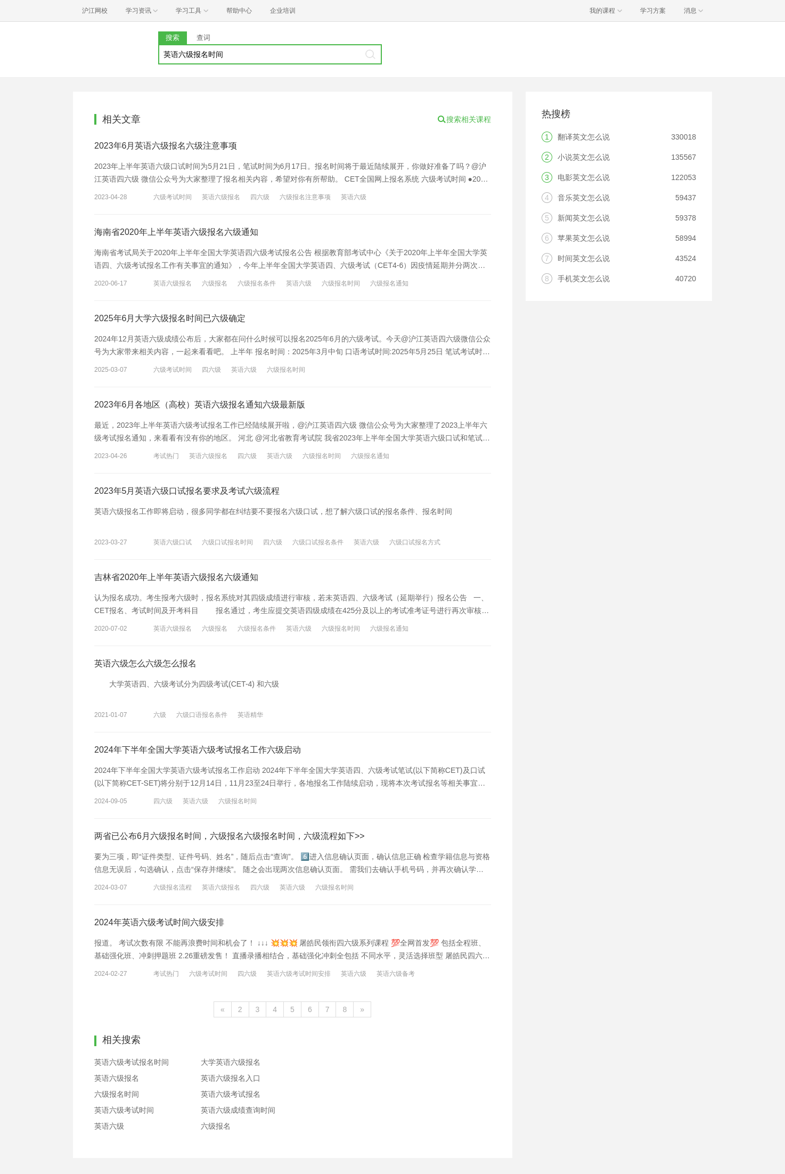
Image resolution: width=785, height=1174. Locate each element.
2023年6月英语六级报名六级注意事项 (166, 145)
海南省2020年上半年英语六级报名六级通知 (176, 232)
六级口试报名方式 (414, 542)
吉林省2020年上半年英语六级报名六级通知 (176, 577)
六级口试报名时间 (227, 542)
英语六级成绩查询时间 (238, 1110)
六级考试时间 (172, 197)
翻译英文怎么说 (584, 137)
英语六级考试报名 (230, 1094)
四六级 (259, 197)
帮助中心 (239, 10)
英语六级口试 (172, 542)
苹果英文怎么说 (584, 238)
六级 (159, 715)
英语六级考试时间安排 (299, 973)
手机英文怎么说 (584, 278)
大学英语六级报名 (230, 1062)
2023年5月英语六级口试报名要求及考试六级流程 (187, 490)
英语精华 (250, 715)
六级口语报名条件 (201, 715)
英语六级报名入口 (230, 1078)
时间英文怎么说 (584, 258)
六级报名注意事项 (305, 197)
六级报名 (214, 283)
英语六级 (353, 197)
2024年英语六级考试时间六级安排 (159, 922)
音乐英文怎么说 (584, 197)
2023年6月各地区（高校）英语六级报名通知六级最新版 (200, 404)
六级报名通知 (389, 283)
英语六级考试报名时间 (131, 1062)
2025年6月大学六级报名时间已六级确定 (170, 318)
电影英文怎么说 (584, 177)
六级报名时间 (341, 283)
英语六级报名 (221, 197)
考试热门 (166, 456)
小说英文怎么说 (584, 157)
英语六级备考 (396, 973)
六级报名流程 (172, 887)
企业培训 (283, 10)
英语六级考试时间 (124, 1110)
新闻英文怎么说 (584, 218)
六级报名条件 (257, 283)
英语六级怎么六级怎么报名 (145, 663)
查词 (203, 38)
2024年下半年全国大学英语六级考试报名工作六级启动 (197, 749)
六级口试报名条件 (318, 542)
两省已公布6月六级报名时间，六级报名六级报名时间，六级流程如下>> (229, 836)
